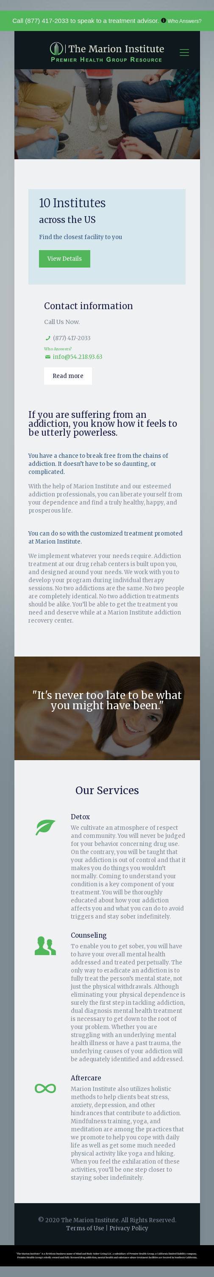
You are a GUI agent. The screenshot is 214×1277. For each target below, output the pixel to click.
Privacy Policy (128, 1228)
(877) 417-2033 (47, 20)
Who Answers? (185, 21)
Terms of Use (86, 1228)
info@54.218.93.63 (78, 357)
